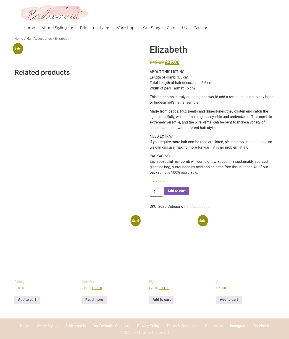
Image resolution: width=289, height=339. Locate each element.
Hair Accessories (39, 39)
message (259, 142)
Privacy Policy (148, 326)
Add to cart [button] (27, 299)
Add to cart (177, 191)
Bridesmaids (91, 28)
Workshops (126, 28)
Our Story (151, 28)
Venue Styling (54, 28)
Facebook (261, 326)
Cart (197, 28)
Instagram (238, 326)
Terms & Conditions (182, 326)
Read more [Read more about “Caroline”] (94, 299)
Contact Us (177, 28)
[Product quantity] (156, 192)
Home (29, 28)
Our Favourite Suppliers (111, 326)
